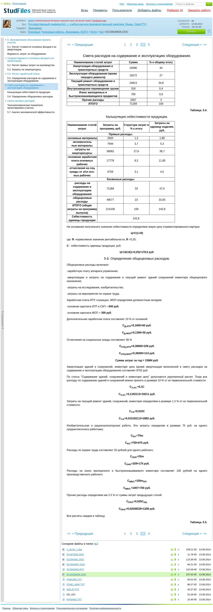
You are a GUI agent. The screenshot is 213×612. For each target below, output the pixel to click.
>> (205, 44)
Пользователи (122, 10)
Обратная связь (135, 4)
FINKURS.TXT (74, 579)
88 (172, 589)
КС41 (94, 31)
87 (172, 594)
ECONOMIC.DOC (76, 564)
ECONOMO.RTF (75, 569)
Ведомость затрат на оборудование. (27, 53)
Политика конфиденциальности (105, 608)
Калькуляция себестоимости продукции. (29, 92)
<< (69, 44)
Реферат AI (175, 10)
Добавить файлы (149, 10)
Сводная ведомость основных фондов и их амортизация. (30, 59)
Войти (7, 3)
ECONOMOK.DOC (76, 574)
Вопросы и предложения (159, 4)
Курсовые (34, 31)
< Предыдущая (82, 44)
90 (172, 549)
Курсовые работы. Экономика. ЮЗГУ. (65, 31)
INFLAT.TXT (73, 589)
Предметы (100, 10)
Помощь (6, 608)
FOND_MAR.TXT (76, 584)
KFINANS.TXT (74, 599)
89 (172, 554)
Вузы (84, 10)
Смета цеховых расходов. (21, 101)
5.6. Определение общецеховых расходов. (30, 96)
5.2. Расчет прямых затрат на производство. (31, 65)
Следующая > (192, 44)
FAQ (122, 4)
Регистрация (19, 3)
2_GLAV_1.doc (74, 549)
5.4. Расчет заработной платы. (23, 73)
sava (31, 20)
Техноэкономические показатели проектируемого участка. (25, 106)
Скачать (191, 31)
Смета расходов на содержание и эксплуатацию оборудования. (25, 86)
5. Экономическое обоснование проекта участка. (29, 41)
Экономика (35, 28)
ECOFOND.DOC (75, 554)
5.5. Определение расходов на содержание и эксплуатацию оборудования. (31, 79)
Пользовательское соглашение (72, 608)
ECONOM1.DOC (75, 559)
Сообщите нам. (99, 21)
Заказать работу (199, 10)
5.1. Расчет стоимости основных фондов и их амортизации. (31, 48)
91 (172, 559)
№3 (101, 31)
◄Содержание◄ (2, 96)
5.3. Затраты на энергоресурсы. (24, 69)
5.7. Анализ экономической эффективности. (31, 112)
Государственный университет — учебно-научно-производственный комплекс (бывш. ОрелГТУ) (87, 24)
